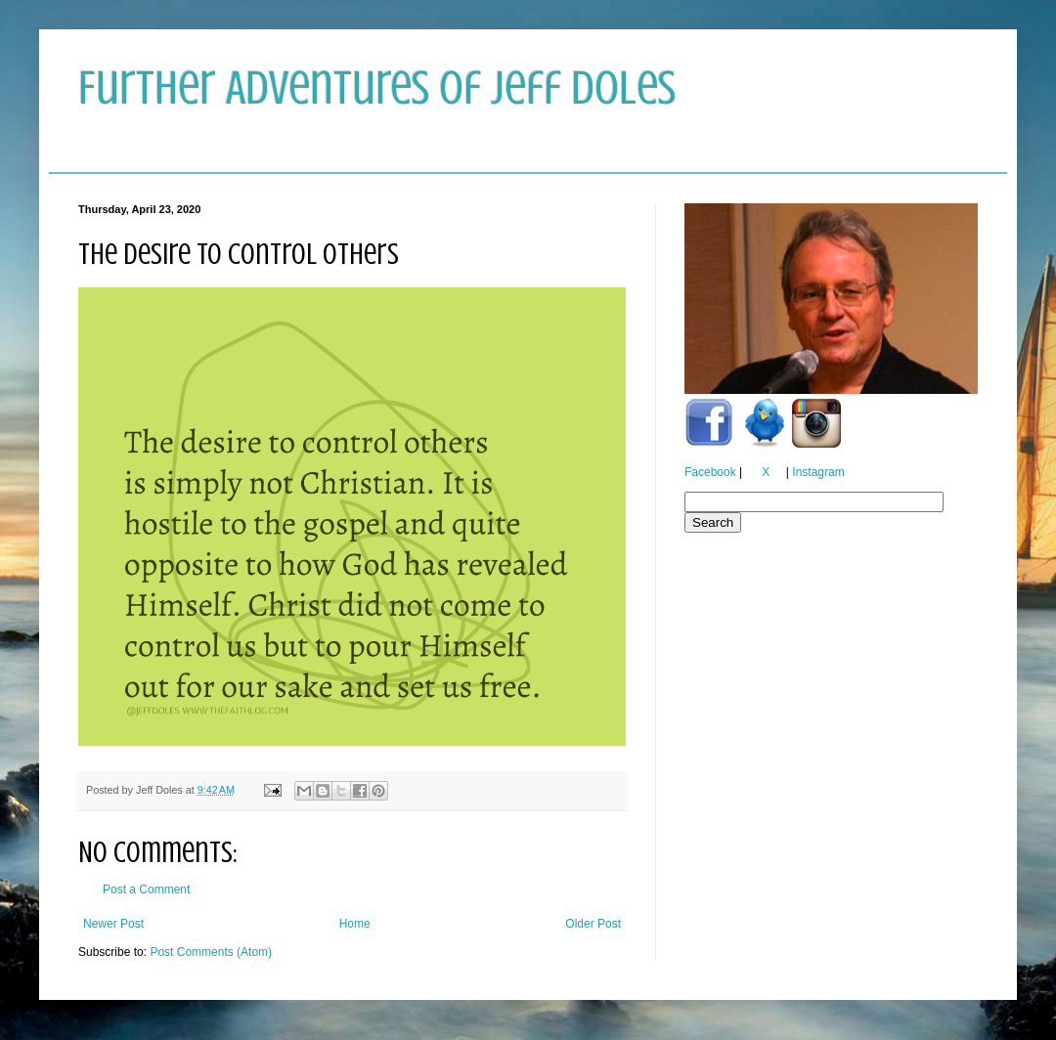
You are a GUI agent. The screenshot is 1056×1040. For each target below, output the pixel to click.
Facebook (710, 472)
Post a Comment (146, 889)
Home (355, 924)
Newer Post (113, 924)
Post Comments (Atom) (211, 952)
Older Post (593, 924)
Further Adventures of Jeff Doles (377, 88)
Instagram (818, 472)
